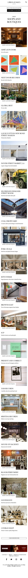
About (10, 554)
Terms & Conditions (20, 554)
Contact (5, 554)
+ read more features (14, 538)
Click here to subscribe (14, 10)
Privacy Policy (14, 556)
